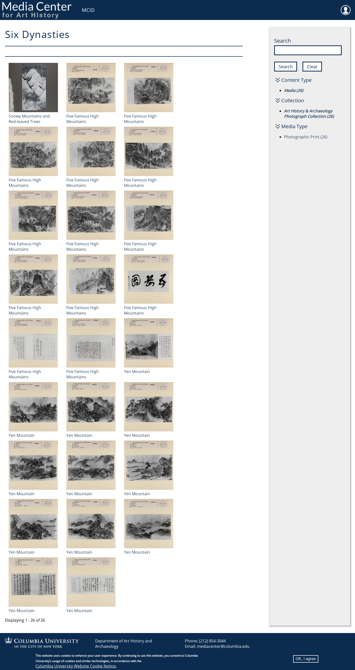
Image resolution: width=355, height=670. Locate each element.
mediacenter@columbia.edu (223, 646)
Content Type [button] (296, 80)
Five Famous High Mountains (82, 118)
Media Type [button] (294, 126)
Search (282, 40)
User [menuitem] (345, 7)
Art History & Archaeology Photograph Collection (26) (309, 113)
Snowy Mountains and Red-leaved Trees (29, 118)
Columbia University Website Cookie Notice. (76, 666)
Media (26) (293, 90)
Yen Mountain (137, 371)
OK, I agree (306, 659)
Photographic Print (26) (305, 137)
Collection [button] (292, 100)
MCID (88, 10)
